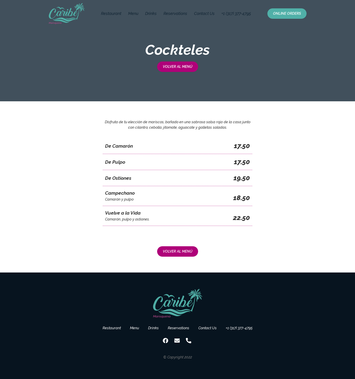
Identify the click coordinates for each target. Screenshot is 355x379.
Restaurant (111, 13)
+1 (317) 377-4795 (236, 13)
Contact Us (204, 13)
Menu (133, 13)
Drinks (151, 13)
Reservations (175, 13)
